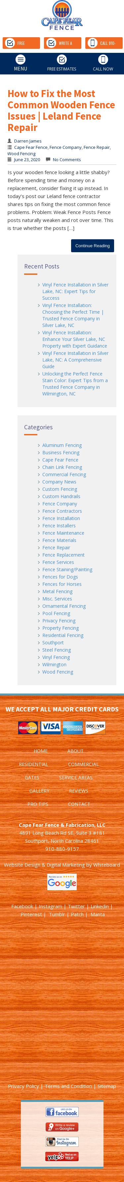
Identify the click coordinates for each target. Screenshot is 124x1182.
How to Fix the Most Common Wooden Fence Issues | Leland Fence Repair (61, 110)
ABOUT (75, 751)
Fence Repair (97, 147)
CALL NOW (103, 63)
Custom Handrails (61, 496)
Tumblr (57, 914)
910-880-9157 (62, 848)
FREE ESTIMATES (20, 43)
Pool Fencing (56, 613)
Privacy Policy (23, 1086)
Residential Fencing (62, 635)
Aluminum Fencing (62, 445)
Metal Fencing (57, 591)
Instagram (50, 906)
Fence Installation (61, 518)
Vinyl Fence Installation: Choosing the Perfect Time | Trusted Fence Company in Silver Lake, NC (73, 315)
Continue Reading (92, 245)
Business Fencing (60, 452)
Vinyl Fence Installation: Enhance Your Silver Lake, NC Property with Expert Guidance (74, 339)
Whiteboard (106, 864)
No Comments (66, 159)
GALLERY (39, 791)
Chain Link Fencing (62, 467)
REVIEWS (78, 791)
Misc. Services (57, 598)
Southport (53, 642)
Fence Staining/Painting (67, 569)
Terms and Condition (68, 1086)
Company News (59, 482)
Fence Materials (59, 540)
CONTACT (79, 804)
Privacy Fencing (58, 620)
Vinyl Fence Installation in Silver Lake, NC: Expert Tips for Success (75, 291)
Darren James (28, 141)
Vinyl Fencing (56, 657)
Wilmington (54, 664)
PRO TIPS (37, 804)
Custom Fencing (59, 489)
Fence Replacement (63, 555)
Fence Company (66, 147)
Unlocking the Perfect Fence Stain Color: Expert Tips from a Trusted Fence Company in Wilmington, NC (75, 384)
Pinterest (31, 914)
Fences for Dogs (60, 577)
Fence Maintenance (63, 533)
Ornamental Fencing (64, 606)
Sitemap (107, 1086)
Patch (77, 914)
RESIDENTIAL (33, 764)
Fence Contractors (62, 511)
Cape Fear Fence (31, 147)
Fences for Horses (62, 584)
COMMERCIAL (83, 764)
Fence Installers (59, 525)
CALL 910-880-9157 (102, 43)
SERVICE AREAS (76, 777)
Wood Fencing (21, 154)
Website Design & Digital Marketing (44, 864)
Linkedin (100, 906)
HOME (41, 751)
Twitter (76, 906)
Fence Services (58, 562)
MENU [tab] (15, 63)
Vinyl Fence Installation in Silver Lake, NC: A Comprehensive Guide (75, 360)
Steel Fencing (56, 650)
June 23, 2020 (27, 159)
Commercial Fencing (64, 474)
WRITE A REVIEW (59, 43)
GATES (32, 777)
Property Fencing (60, 628)
